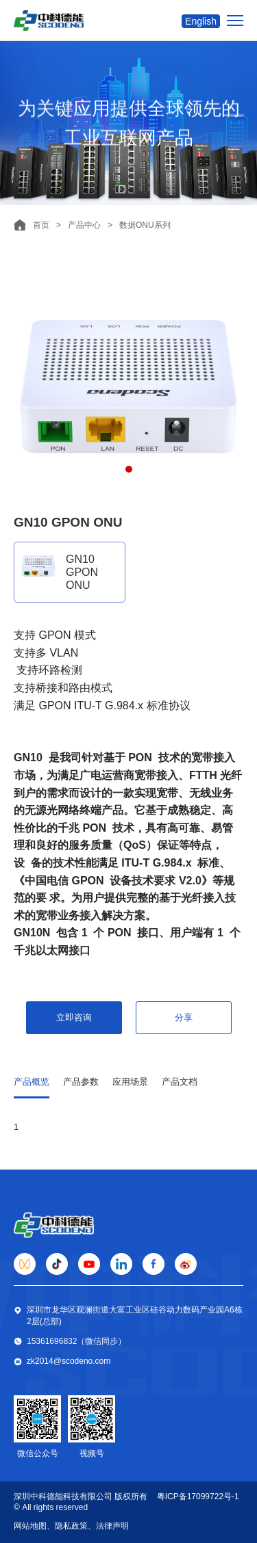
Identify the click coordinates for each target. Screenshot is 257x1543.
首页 (41, 225)
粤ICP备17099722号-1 (198, 1496)
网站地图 (30, 1526)
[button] (128, 469)
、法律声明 (108, 1526)
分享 (184, 1017)
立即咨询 (74, 1017)
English (201, 21)
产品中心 (84, 225)
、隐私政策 (67, 1526)
